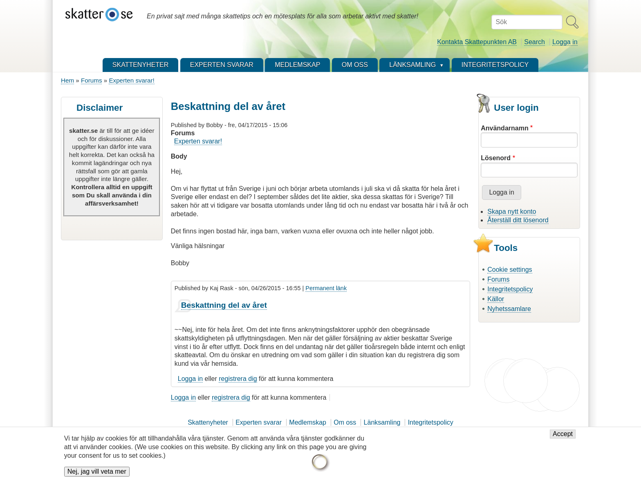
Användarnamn (504, 128)
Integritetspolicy (510, 289)
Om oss (345, 422)
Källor (495, 298)
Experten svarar (258, 422)
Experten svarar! (131, 80)
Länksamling (382, 422)
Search (534, 41)
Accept (563, 437)
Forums (91, 80)
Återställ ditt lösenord (517, 220)
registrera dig (238, 378)
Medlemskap (307, 422)
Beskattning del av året (224, 305)
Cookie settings (509, 269)
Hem (67, 80)
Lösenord (496, 157)
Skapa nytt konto (511, 211)
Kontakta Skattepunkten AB (477, 41)
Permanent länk (326, 288)
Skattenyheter (208, 422)
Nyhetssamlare (509, 308)
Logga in (564, 41)
